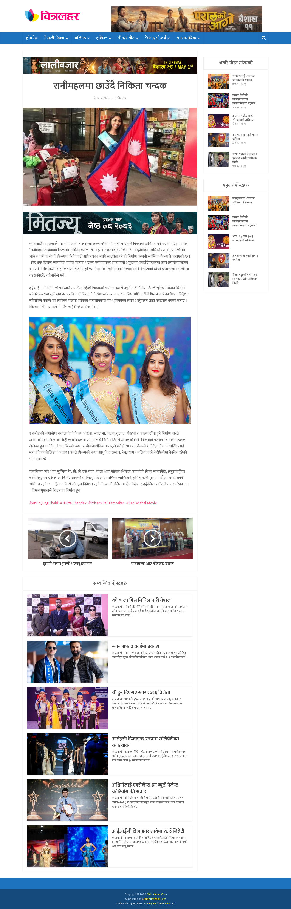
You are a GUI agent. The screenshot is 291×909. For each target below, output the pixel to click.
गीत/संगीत (126, 38)
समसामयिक (186, 38)
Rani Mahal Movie (143, 503)
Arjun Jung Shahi (45, 503)
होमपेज (32, 38)
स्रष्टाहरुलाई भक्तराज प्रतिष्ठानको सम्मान (243, 78)
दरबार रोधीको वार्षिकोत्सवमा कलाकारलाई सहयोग (244, 100)
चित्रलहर (121, 98)
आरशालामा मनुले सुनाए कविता (245, 139)
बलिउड (80, 38)
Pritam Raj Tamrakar (107, 503)
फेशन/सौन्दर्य (155, 38)
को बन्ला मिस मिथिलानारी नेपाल (142, 600)
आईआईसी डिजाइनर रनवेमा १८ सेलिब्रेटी (149, 831)
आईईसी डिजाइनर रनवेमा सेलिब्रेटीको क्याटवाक (147, 742)
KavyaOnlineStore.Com (161, 903)
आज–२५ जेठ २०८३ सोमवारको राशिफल (243, 119)
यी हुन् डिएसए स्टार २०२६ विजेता (142, 692)
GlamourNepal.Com (154, 899)
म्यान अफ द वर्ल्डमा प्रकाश (136, 646)
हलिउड (101, 38)
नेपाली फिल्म (54, 38)
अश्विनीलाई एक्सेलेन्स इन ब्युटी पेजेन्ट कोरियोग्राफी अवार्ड (146, 788)
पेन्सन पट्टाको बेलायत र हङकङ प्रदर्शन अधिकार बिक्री (245, 160)
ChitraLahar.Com (157, 894)
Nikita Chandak (74, 503)
